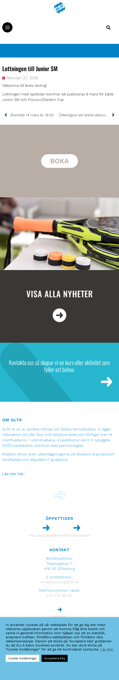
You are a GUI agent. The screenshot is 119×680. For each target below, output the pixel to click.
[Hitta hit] (59, 609)
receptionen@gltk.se (59, 582)
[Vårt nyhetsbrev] (76, 527)
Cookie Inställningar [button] (22, 658)
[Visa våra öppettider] (46, 527)
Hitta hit (59, 617)
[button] (7, 27)
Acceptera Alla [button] (54, 658)
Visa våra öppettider (46, 535)
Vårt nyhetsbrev (76, 535)
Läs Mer (106, 649)
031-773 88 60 (59, 595)
